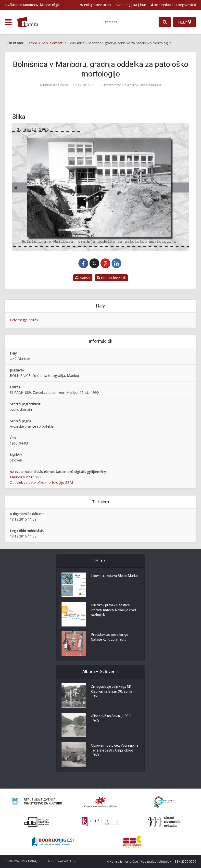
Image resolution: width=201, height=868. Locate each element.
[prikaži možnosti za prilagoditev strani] (95, 4)
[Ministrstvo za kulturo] (36, 802)
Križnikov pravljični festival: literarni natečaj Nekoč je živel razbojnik (113, 610)
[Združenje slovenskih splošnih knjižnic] (100, 822)
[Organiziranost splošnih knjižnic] (100, 802)
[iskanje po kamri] (130, 22)
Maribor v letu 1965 (25, 477)
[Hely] (184, 22)
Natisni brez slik (111, 277)
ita (135, 4)
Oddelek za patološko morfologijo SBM (41, 482)
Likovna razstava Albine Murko (114, 576)
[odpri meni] (8, 22)
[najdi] (165, 22)
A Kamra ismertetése (122, 861)
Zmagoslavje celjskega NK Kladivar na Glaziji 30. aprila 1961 (111, 692)
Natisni (82, 277)
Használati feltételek (155, 861)
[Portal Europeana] (164, 802)
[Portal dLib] (36, 822)
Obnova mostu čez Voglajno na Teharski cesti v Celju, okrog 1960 (115, 751)
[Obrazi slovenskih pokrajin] (164, 822)
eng (127, 4)
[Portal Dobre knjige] (53, 841)
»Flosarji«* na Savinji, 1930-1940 (112, 719)
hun (143, 4)
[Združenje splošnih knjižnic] (132, 841)
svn (118, 4)
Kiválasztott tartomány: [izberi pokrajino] (32, 4)
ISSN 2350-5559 (185, 861)
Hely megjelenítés (24, 320)
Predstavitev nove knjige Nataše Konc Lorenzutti (110, 637)
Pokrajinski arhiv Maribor (141, 85)
